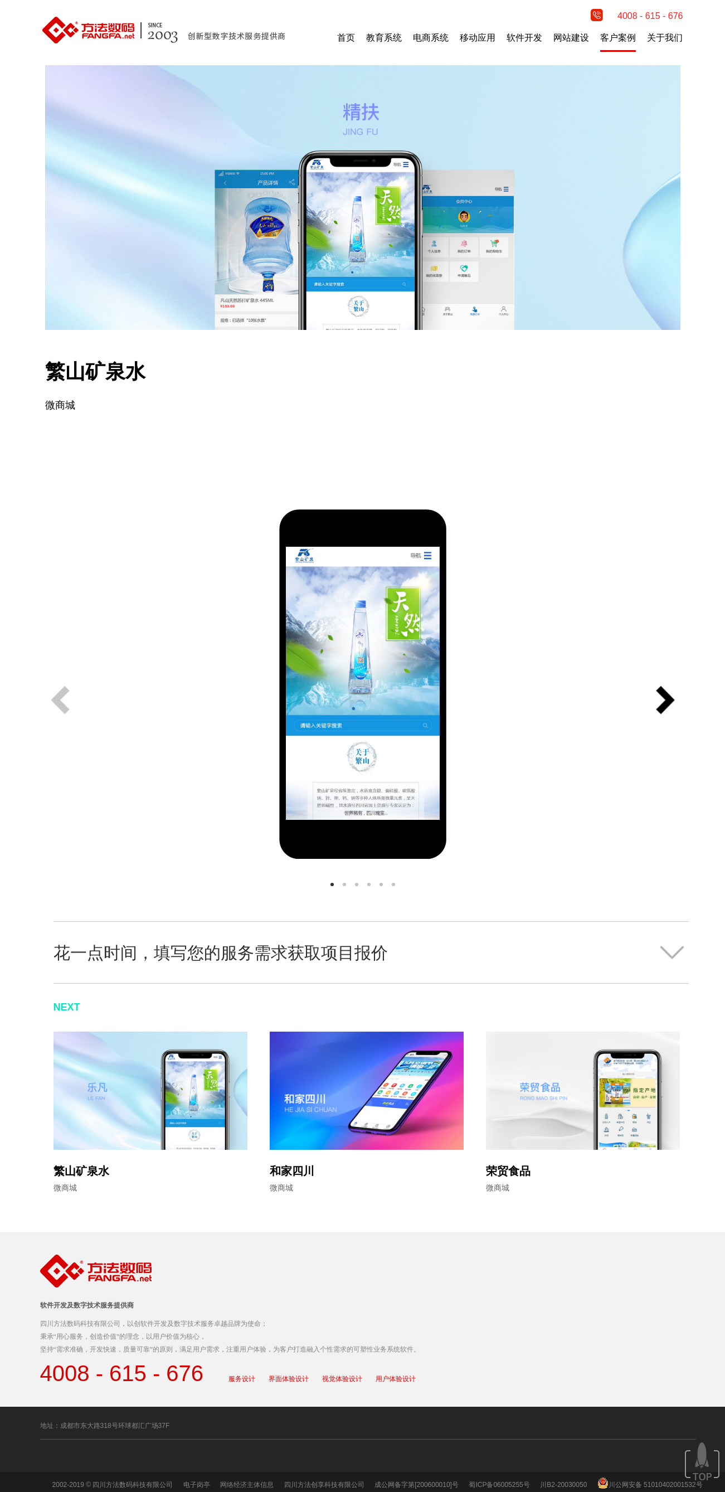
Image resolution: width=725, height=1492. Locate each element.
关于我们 (665, 37)
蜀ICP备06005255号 (499, 1485)
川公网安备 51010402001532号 (656, 1485)
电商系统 (431, 37)
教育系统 (384, 37)
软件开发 (524, 37)
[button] (665, 701)
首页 (346, 37)
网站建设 (571, 37)
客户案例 (618, 37)
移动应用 (477, 37)
